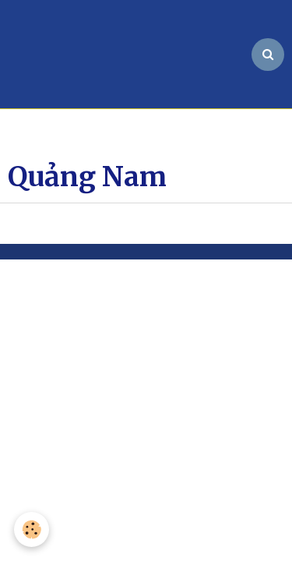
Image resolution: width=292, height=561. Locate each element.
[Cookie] (31, 529)
